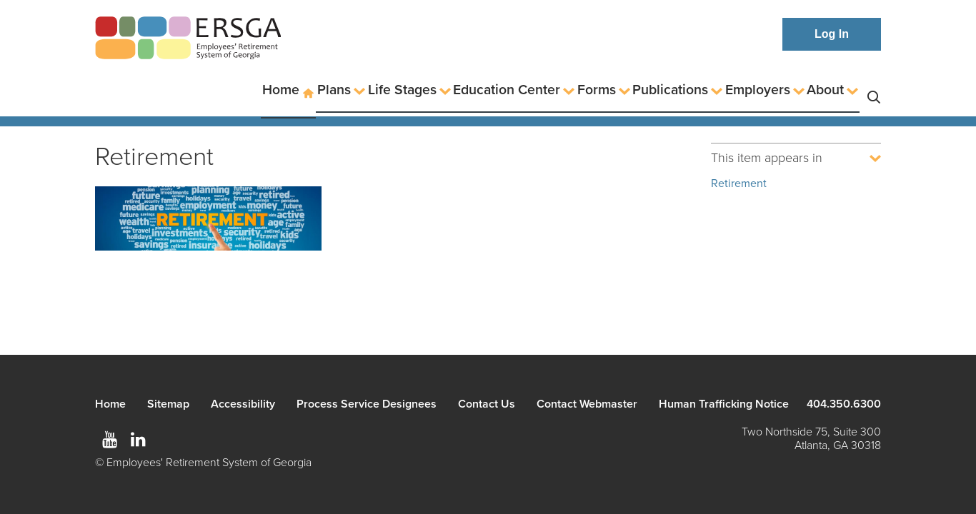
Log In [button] (832, 34)
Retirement (739, 183)
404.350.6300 (844, 404)
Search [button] (874, 90)
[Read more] (208, 221)
